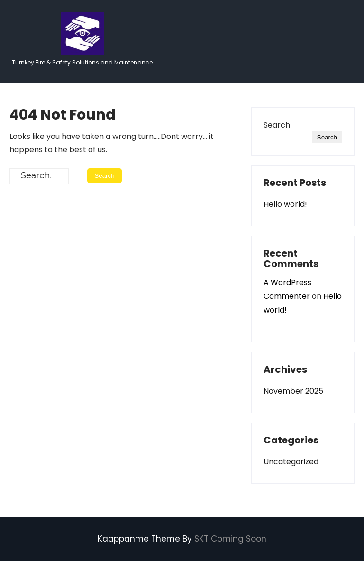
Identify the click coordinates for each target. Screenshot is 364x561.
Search (277, 125)
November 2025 (293, 391)
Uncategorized (291, 461)
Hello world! (285, 204)
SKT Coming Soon (230, 538)
